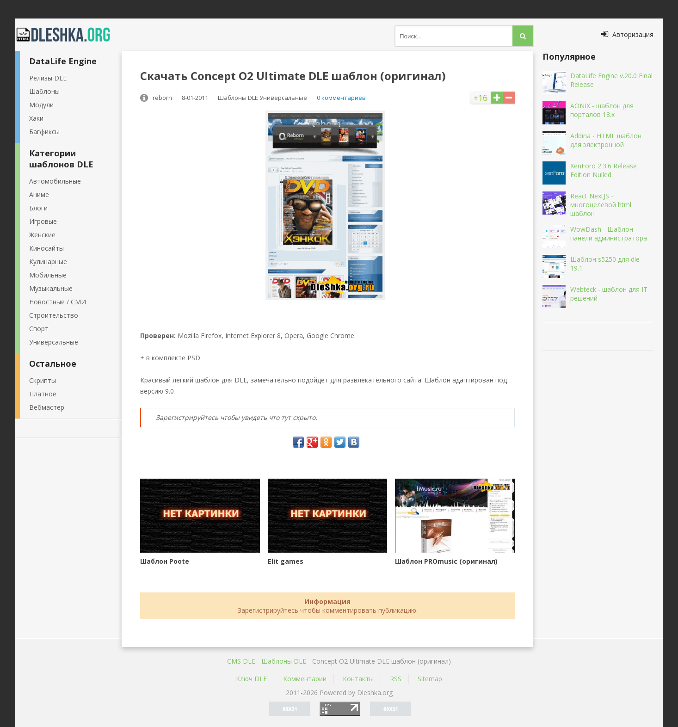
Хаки (36, 118)
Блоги (38, 207)
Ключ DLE (251, 678)
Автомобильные (55, 181)
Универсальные (53, 342)
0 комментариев (341, 97)
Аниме (39, 194)
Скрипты (42, 380)
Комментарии (305, 678)
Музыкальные (51, 288)
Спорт (39, 328)
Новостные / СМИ (57, 301)
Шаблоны (44, 91)
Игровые (43, 221)
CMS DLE (241, 661)
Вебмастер (46, 407)
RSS (395, 678)
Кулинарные (48, 261)
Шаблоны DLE (283, 661)
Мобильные (48, 275)
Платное (42, 393)
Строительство (53, 315)
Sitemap (430, 678)
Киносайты (46, 248)
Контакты (358, 678)
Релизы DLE (48, 78)
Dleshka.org (68, 34)
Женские (42, 234)
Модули (41, 104)
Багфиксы (44, 131)
